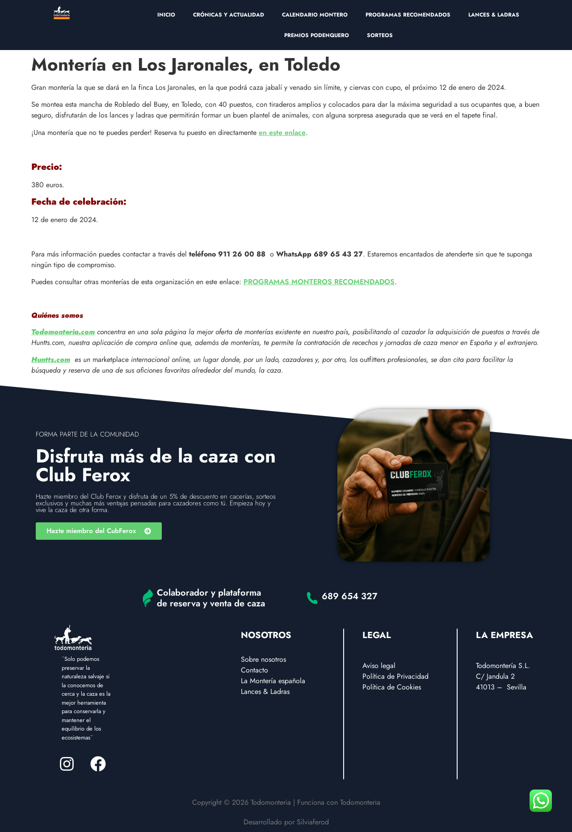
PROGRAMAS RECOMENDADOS (408, 15)
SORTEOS (380, 35)
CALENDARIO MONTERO (315, 15)
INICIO (166, 15)
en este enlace (282, 132)
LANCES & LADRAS (493, 15)
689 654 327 (350, 596)
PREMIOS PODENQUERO (316, 35)
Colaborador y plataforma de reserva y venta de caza (211, 598)
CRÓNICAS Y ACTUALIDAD (228, 15)
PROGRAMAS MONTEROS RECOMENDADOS (319, 282)
